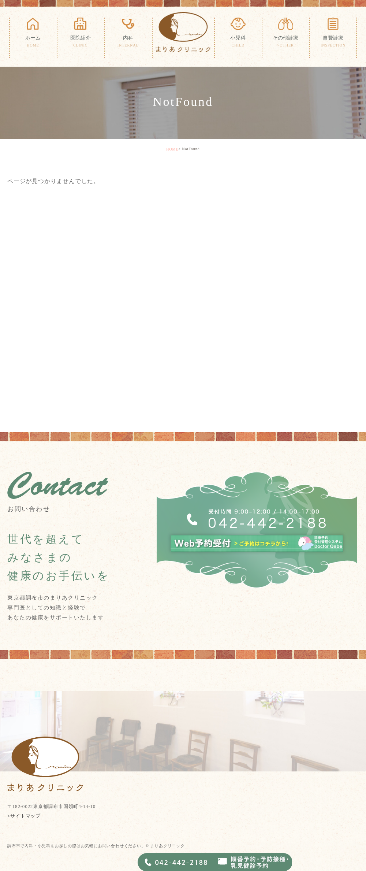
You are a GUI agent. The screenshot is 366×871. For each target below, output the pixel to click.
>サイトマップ (24, 815)
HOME (172, 149)
